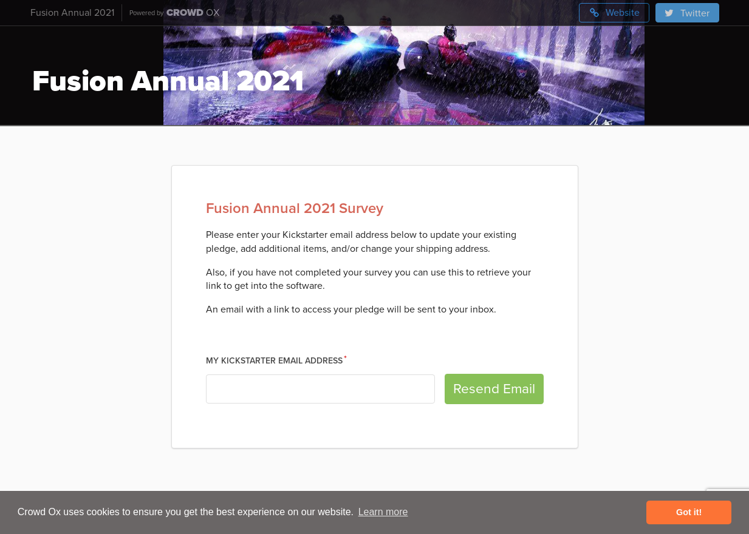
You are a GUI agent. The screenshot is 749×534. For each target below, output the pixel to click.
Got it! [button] (689, 512)
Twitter (686, 13)
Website (614, 13)
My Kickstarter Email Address (274, 361)
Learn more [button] (383, 512)
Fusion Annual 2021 (72, 13)
